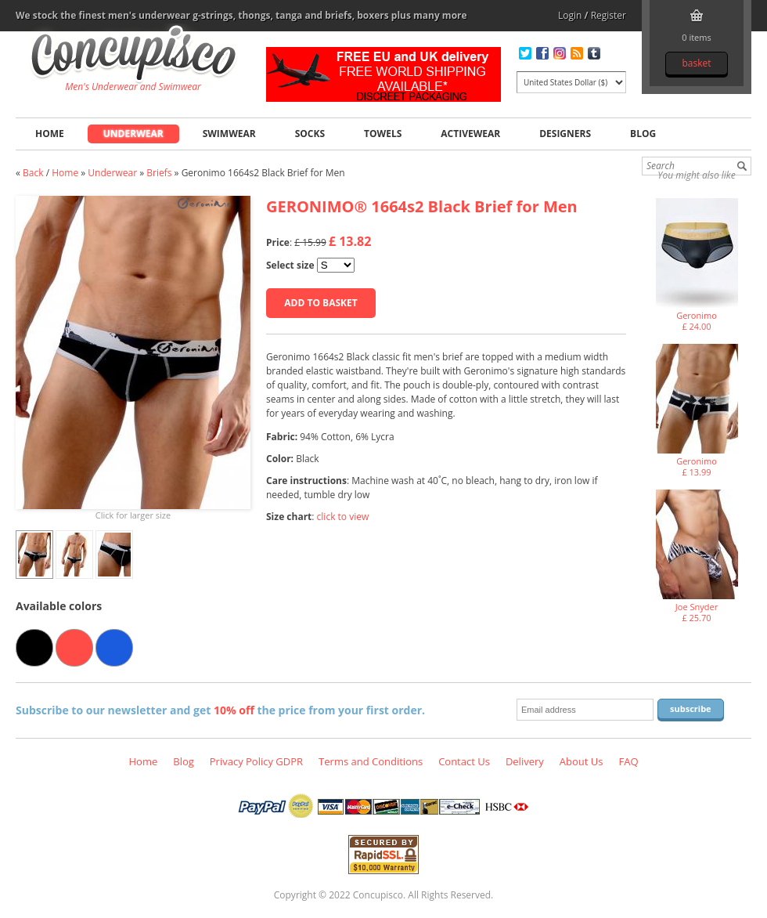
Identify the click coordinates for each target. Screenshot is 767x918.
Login (570, 15)
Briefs (158, 172)
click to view (343, 516)
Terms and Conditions (371, 761)
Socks (310, 133)
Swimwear (229, 133)
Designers (565, 133)
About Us (581, 761)
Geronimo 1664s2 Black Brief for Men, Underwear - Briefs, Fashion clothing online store (133, 55)
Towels (383, 133)
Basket (696, 63)
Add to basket (320, 302)
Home (49, 133)
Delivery (525, 761)
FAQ (628, 761)
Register (608, 15)
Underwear (133, 133)
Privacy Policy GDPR (256, 761)
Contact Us (464, 761)
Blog (643, 133)
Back (33, 172)
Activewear (470, 133)
